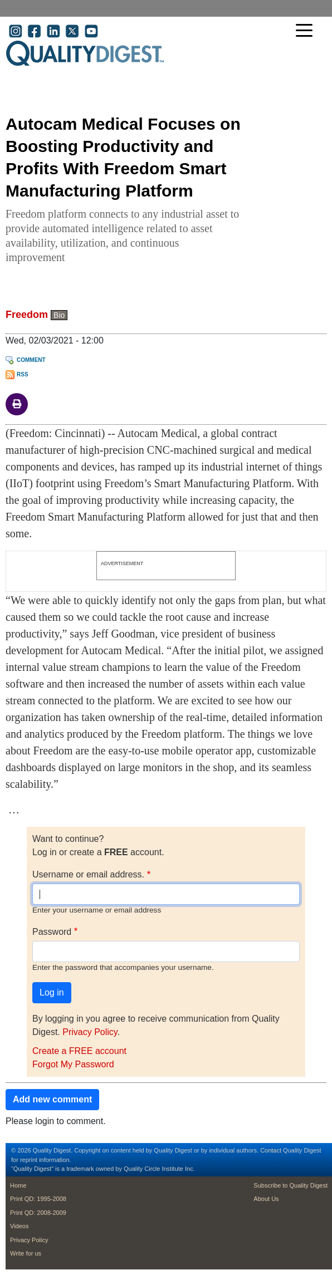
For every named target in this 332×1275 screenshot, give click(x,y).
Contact (270, 1150)
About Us (266, 1198)
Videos (19, 1226)
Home (18, 1185)
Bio (59, 315)
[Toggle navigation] (307, 31)
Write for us (25, 1253)
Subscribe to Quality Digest (290, 1185)
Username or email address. (88, 874)
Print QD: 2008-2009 (38, 1212)
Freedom (27, 314)
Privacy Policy (89, 1032)
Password (51, 931)
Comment (31, 360)
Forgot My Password (73, 1064)
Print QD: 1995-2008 (38, 1198)
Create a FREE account (79, 1051)
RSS (22, 374)
